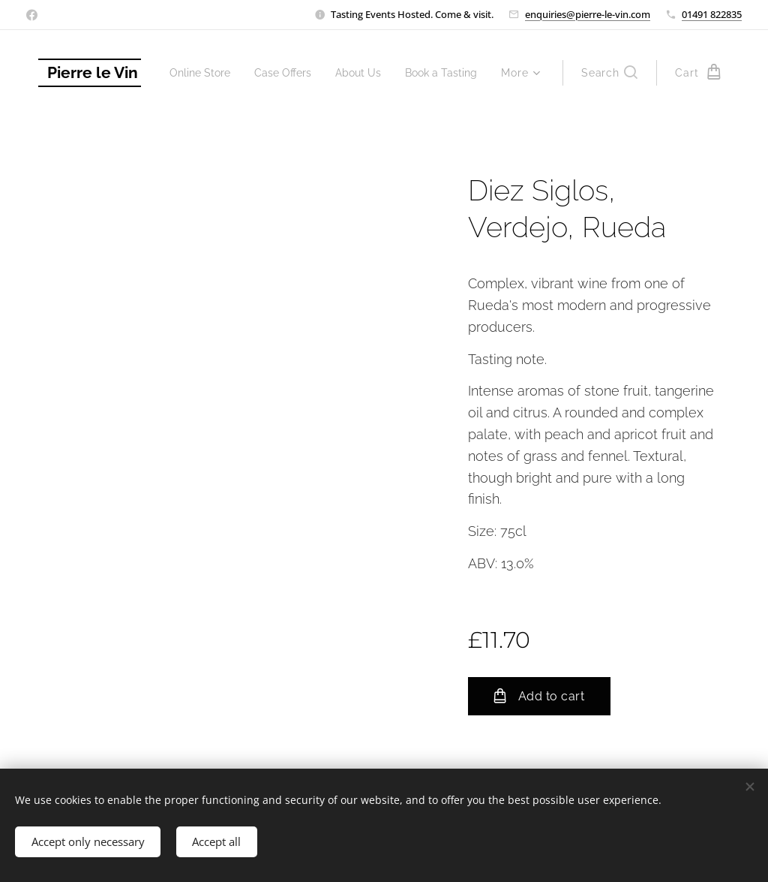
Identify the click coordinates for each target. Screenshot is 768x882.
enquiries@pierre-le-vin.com (587, 14)
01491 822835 (712, 14)
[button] (609, 73)
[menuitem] (285, 73)
